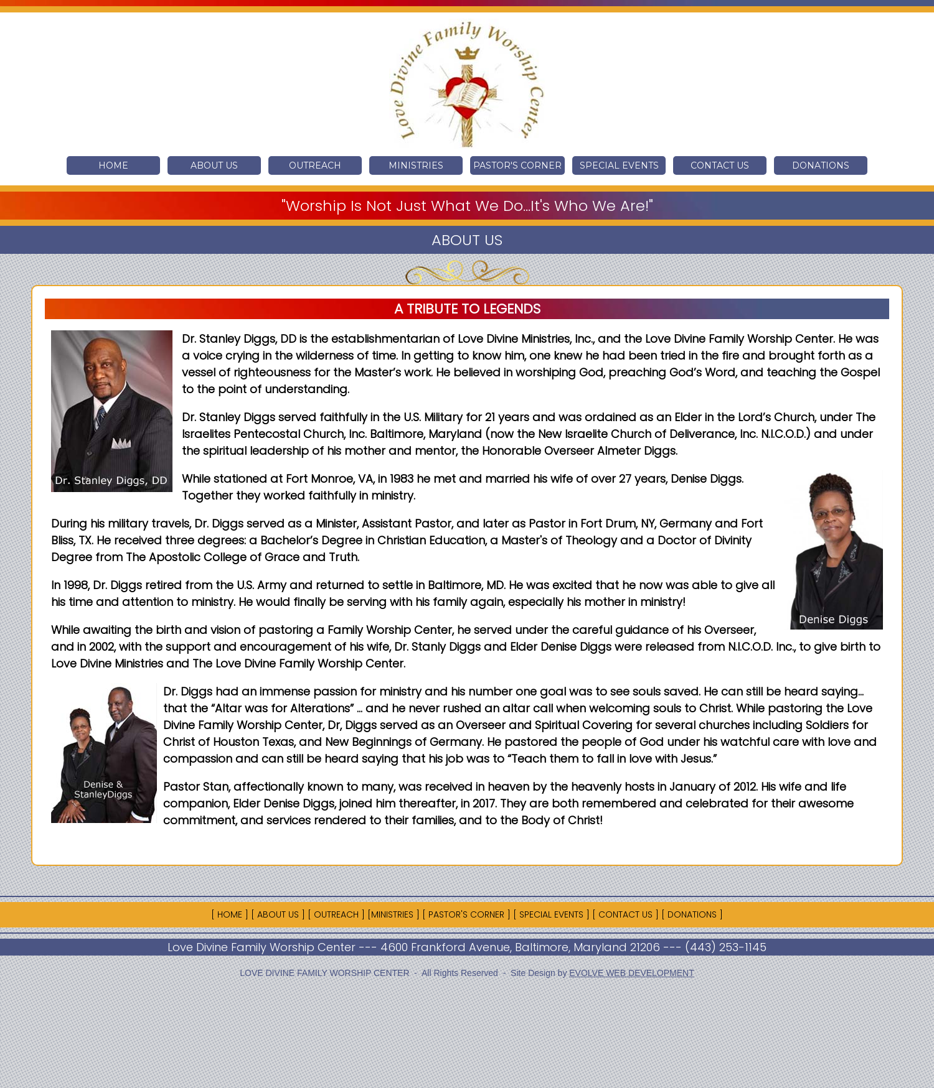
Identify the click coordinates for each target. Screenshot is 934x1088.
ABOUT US (214, 165)
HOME (113, 165)
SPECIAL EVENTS (619, 165)
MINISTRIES (416, 165)
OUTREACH (315, 165)
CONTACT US (720, 165)
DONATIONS (820, 165)
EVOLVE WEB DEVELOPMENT (631, 973)
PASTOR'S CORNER (517, 165)
